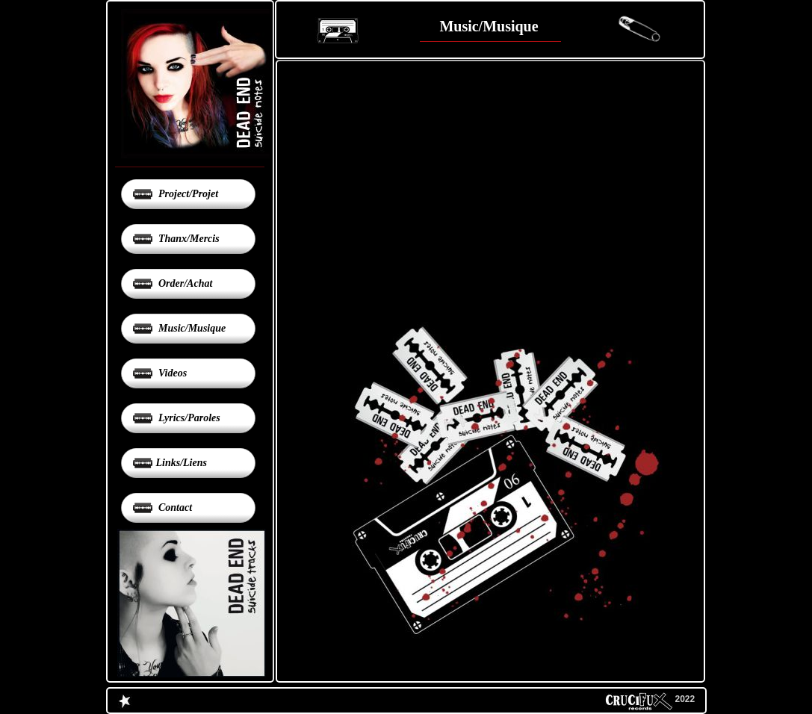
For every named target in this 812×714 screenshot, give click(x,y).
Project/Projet (187, 193)
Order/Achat (184, 283)
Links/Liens (181, 462)
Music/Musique (191, 328)
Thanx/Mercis (188, 238)
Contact (174, 507)
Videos (171, 373)
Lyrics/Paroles (188, 417)
